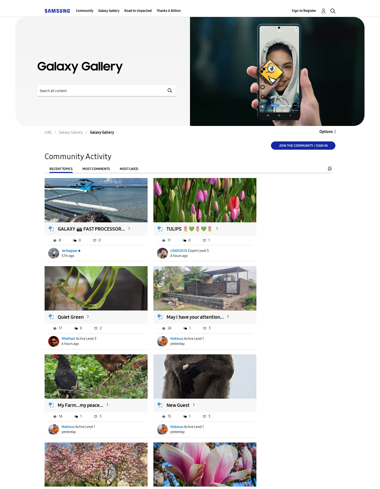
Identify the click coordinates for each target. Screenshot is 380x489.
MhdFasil (266, 252)
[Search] (106, 90)
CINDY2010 (169, 252)
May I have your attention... (86, 315)
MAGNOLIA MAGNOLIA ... (184, 398)
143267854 (268, 420)
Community (84, 11)
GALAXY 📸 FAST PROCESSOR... (76, 228)
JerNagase (69, 252)
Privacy (159, 479)
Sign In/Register (304, 11)
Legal (185, 479)
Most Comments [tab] (96, 169)
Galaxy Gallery (108, 11)
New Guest (267, 315)
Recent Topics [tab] (61, 169)
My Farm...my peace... (179, 315)
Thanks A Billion (169, 11)
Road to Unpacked (138, 11)
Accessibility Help (68, 479)
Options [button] (326, 131)
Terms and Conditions (118, 479)
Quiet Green (269, 225)
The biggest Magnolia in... (85, 398)
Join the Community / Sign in (303, 146)
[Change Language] (218, 479)
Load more (59, 450)
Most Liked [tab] (129, 169)
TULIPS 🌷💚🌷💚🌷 (180, 225)
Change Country (247, 479)
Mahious (68, 336)
